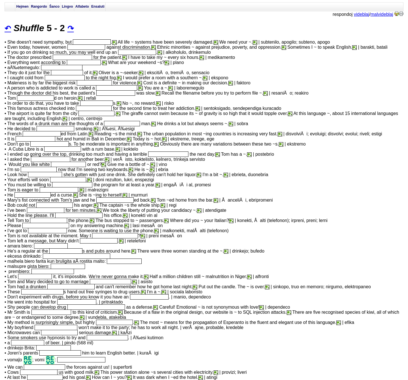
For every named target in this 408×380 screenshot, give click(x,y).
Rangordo (39, 6)
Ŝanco (54, 6)
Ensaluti (98, 6)
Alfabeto (82, 6)
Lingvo (67, 6)
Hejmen (22, 6)
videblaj (361, 14)
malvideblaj (382, 14)
